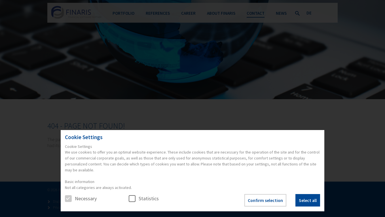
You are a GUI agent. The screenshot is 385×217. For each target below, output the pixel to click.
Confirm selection (265, 200)
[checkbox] (68, 198)
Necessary (81, 198)
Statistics (144, 198)
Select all (308, 200)
